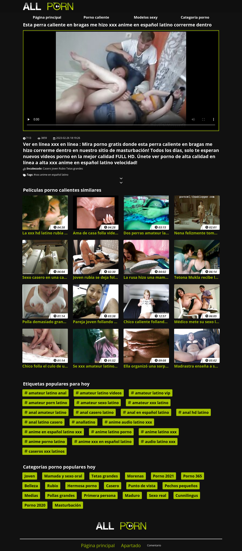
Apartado (131, 545)
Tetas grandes (74, 168)
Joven (55, 168)
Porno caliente (96, 17)
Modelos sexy (145, 17)
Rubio (62, 168)
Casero (47, 168)
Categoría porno (195, 17)
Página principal (47, 17)
